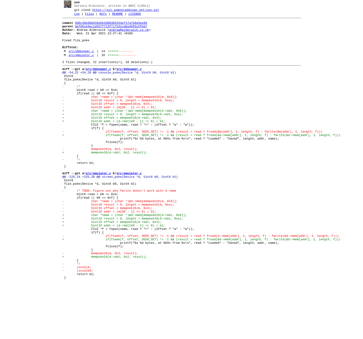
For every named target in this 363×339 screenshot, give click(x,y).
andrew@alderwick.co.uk (127, 34)
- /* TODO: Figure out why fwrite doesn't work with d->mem (117, 225)
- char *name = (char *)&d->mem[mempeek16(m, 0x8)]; (118, 113)
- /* (69, 100)
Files (87, 16)
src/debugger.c (79, 59)
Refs (101, 16)
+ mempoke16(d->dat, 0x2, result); (102, 179)
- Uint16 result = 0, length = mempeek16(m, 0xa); (116, 117)
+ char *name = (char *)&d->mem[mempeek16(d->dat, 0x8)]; (122, 129)
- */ (69, 188)
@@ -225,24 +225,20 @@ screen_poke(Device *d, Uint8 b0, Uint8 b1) (118, 209)
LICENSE (133, 16)
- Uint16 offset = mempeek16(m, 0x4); (105, 121)
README (115, 16)
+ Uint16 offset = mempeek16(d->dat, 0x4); (110, 138)
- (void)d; (74, 317)
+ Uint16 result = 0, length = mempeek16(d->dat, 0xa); (121, 134)
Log (75, 16)
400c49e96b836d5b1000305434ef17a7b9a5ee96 (109, 26)
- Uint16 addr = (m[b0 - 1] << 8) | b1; (107, 125)
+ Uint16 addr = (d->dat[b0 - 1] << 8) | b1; (111, 142)
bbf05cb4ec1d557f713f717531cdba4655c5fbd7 (109, 30)
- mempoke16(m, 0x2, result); (98, 175)
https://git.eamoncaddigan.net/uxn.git (124, 11)
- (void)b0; (75, 321)
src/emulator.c (79, 64)
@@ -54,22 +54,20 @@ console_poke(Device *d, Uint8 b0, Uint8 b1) (117, 84)
